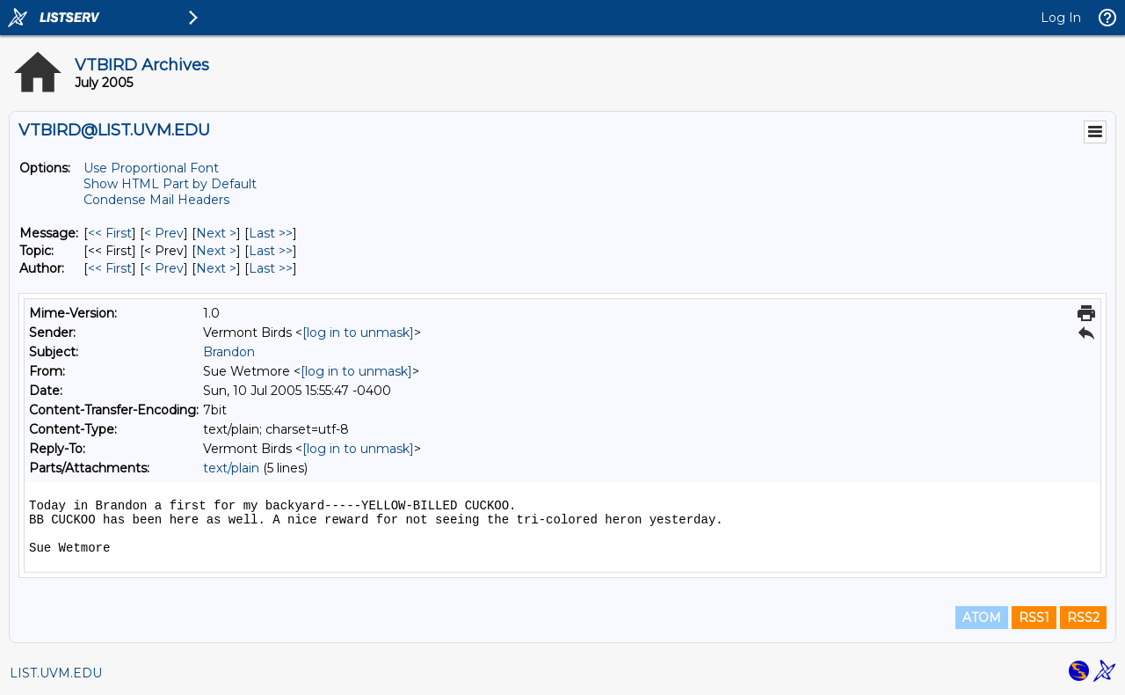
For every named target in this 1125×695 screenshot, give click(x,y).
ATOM (981, 618)
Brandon (229, 352)
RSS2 (1083, 618)
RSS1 (1034, 618)
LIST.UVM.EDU (56, 673)
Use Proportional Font (151, 168)
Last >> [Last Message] (271, 233)
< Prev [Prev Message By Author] (164, 268)
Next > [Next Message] (216, 233)
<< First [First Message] (110, 233)
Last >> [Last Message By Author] (271, 268)
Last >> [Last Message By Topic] (271, 251)
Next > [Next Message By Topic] (216, 251)
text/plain (231, 468)
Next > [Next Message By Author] (216, 268)
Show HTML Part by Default (170, 184)
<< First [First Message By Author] (110, 268)
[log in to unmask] (358, 332)
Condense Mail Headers (156, 200)
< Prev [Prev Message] (164, 233)
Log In (1061, 18)
